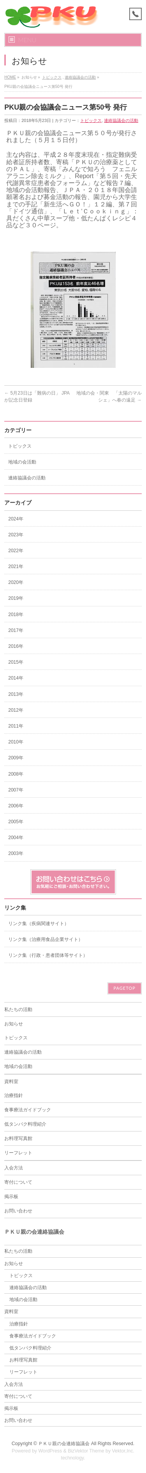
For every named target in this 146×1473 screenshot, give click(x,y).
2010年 (15, 742)
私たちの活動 (18, 1009)
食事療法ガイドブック (27, 1109)
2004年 (15, 837)
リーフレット (18, 1152)
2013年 (15, 694)
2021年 (15, 566)
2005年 (15, 821)
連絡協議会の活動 (80, 77)
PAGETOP (124, 988)
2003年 (15, 853)
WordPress (50, 1451)
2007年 (15, 790)
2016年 (15, 646)
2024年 (15, 519)
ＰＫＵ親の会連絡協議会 (64, 1443)
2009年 (15, 758)
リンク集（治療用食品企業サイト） (45, 939)
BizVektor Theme (86, 1451)
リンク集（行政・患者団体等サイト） (48, 955)
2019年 (15, 598)
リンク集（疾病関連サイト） (38, 923)
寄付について (18, 1182)
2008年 (15, 774)
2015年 (15, 662)
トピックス (52, 77)
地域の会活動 (22, 462)
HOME (10, 77)
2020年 (15, 582)
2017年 (15, 630)
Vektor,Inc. (123, 1451)
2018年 (15, 614)
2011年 (15, 726)
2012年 (15, 710)
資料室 (11, 1081)
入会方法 (13, 1168)
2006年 (15, 806)
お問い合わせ (18, 1211)
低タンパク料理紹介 (25, 1124)
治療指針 (13, 1095)
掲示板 (11, 1196)
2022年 (15, 550)
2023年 (15, 534)
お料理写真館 (18, 1138)
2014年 (15, 678)
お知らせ (13, 1024)
